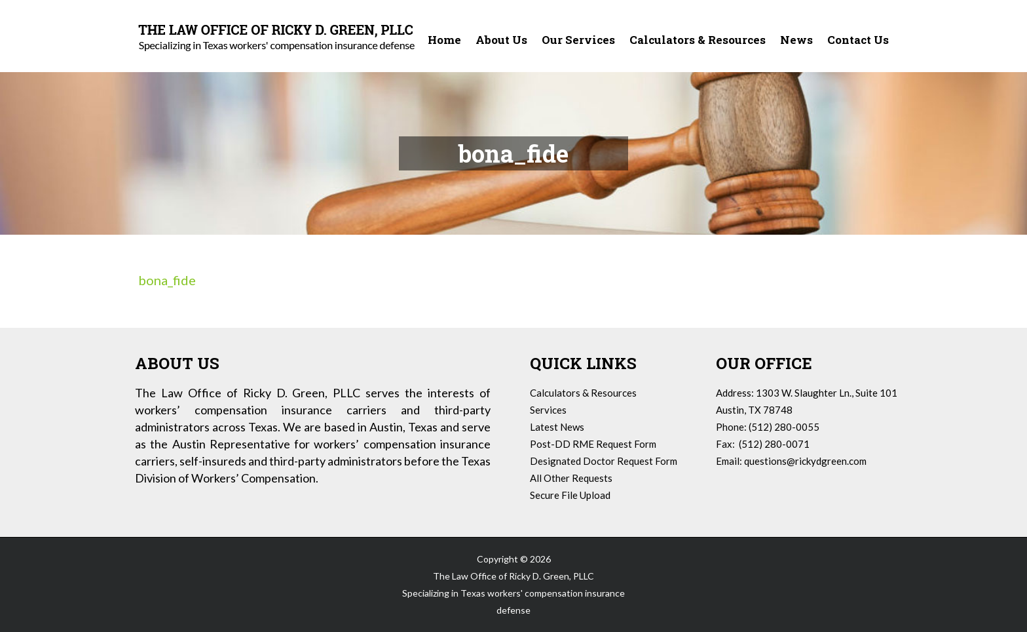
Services (548, 410)
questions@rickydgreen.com (805, 461)
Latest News (557, 427)
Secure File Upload (570, 495)
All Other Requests (571, 478)
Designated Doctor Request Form (603, 461)
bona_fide (167, 280)
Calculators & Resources (583, 393)
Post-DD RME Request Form (593, 444)
